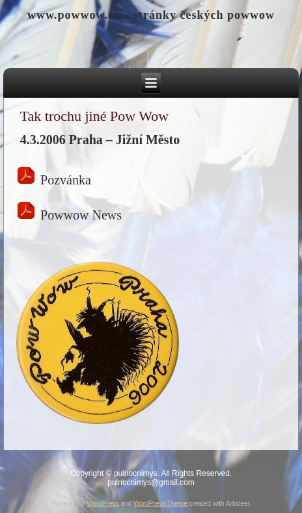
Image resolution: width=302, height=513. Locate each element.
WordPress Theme (160, 503)
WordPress (102, 503)
